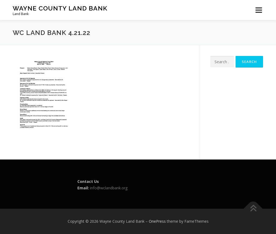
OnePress (157, 221)
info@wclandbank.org (108, 187)
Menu (258, 10)
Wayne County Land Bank (60, 8)
